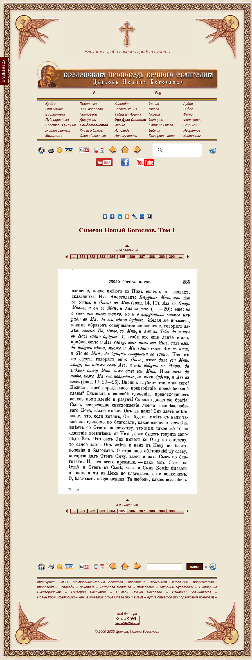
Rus (96, 93)
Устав (154, 104)
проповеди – (47, 587)
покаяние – (89, 587)
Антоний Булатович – (178, 587)
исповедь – (69, 587)
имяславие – (147, 587)
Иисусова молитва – (117, 587)
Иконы (119, 125)
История (156, 120)
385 (122, 257)
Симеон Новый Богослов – (142, 592)
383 (102, 257)
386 (132, 257)
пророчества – (205, 582)
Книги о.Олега (91, 130)
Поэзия (154, 114)
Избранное (192, 130)
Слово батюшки (93, 136)
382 (92, 257)
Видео (188, 109)
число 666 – (181, 582)
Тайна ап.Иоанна (127, 114)
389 (161, 257)
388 (152, 257)
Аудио (188, 104)
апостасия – (138, 582)
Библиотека (55, 114)
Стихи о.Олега (161, 125)
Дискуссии (88, 120)
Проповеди (88, 114)
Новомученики (125, 136)
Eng (158, 93)
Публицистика (57, 120)
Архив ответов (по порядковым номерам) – (182, 597)
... (74, 257)
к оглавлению (127, 248)
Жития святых (57, 130)
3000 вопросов (91, 109)
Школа (154, 109)
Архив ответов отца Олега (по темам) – (112, 597)
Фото (188, 114)
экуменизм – (160, 582)
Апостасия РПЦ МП (61, 125)
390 (171, 257)
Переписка (88, 104)
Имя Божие (54, 109)
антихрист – (48, 582)
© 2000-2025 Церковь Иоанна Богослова (127, 632)
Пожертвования (162, 136)
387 (142, 257)
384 (112, 257)
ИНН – (65, 582)
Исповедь (121, 130)
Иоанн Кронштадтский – (57, 597)
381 (82, 257)
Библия (154, 130)
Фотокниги (192, 120)
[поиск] (176, 150)
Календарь (122, 104)
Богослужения (125, 109)
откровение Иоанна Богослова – (99, 582)
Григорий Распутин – (91, 592)
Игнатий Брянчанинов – (194, 592)
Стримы (190, 125)
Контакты (192, 136)
